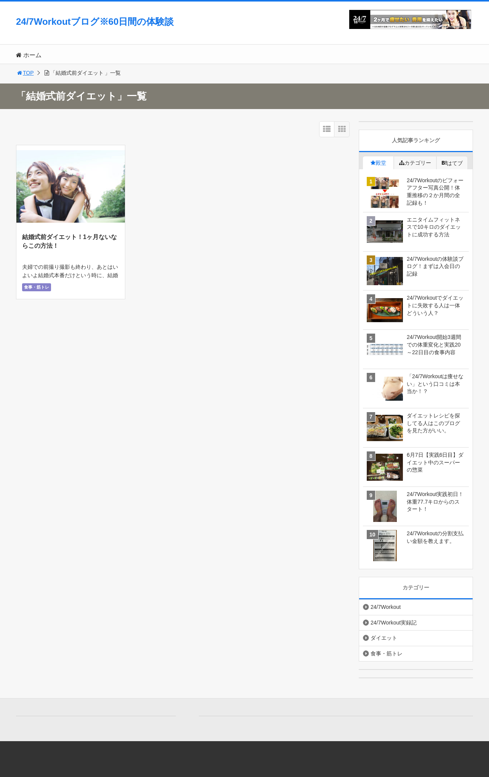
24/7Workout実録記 (394, 623)
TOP (25, 73)
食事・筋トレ (36, 287)
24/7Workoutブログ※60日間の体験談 (95, 21)
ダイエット (384, 638)
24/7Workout (386, 607)
